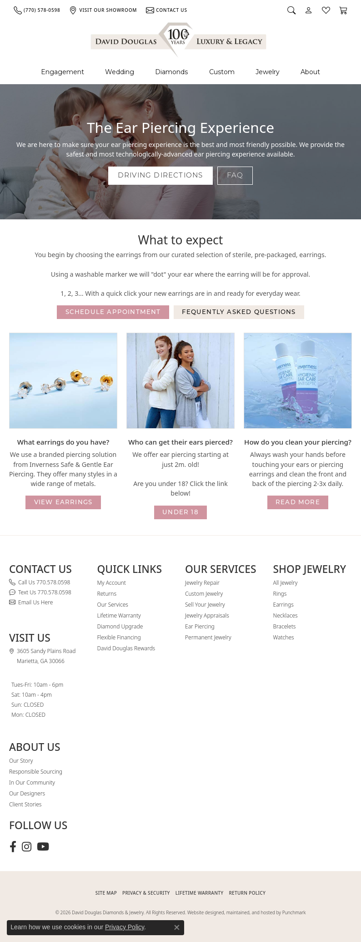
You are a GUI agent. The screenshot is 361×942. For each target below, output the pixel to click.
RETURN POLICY (247, 893)
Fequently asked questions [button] (239, 311)
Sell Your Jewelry (205, 604)
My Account (111, 583)
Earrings (283, 604)
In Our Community (32, 782)
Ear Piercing (200, 626)
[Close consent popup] (177, 927)
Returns (107, 594)
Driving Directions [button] (160, 175)
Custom (222, 72)
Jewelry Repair (202, 583)
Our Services (112, 604)
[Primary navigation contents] (180, 72)
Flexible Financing (119, 637)
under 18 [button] (180, 512)
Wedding (119, 72)
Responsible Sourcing (35, 771)
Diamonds (171, 72)
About (310, 72)
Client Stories (25, 804)
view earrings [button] (63, 502)
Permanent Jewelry (208, 637)
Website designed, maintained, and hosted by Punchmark (246, 912)
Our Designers (27, 793)
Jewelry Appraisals (207, 615)
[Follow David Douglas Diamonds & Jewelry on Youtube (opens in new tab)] (43, 847)
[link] (37, 10)
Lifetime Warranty (119, 615)
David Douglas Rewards (126, 648)
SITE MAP (106, 893)
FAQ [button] (235, 175)
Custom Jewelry (204, 594)
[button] (291, 10)
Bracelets (284, 626)
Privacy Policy (124, 927)
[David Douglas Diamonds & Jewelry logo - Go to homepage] (179, 38)
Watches (283, 637)
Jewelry (268, 72)
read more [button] (298, 502)
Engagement (62, 72)
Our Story (21, 761)
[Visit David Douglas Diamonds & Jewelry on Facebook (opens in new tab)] (13, 847)
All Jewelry (285, 583)
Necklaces (285, 615)
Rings (280, 594)
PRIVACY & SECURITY (146, 893)
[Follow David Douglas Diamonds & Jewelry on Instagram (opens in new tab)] (26, 847)
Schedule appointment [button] (113, 311)
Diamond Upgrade (120, 626)
